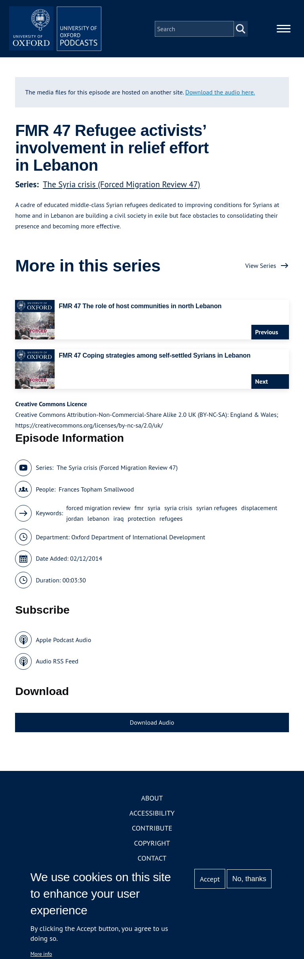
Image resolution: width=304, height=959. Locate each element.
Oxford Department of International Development (138, 538)
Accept (210, 879)
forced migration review (98, 509)
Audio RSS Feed (57, 663)
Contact (152, 859)
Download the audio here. (220, 93)
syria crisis (178, 509)
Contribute (152, 829)
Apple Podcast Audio (63, 641)
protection (142, 520)
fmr (139, 509)
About (152, 799)
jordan (75, 520)
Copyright (152, 844)
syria (154, 509)
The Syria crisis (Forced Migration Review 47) (121, 185)
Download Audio (152, 723)
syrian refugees (217, 509)
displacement (259, 509)
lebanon (98, 520)
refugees (171, 520)
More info (41, 953)
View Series (260, 267)
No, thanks (249, 879)
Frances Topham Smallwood (96, 490)
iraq (118, 520)
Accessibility (152, 814)
